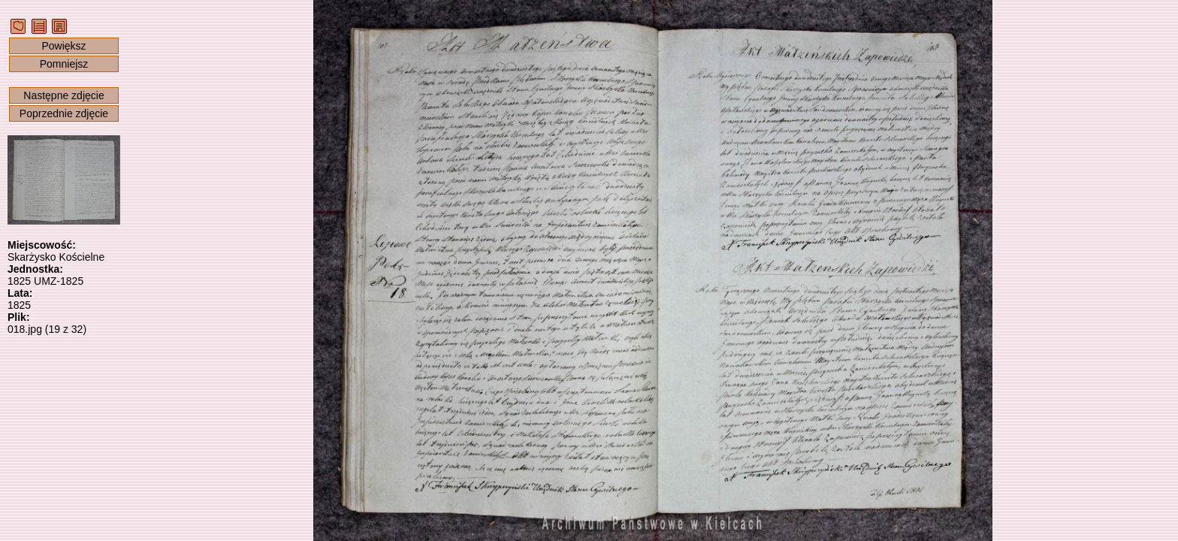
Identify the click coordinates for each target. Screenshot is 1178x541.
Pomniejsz (64, 64)
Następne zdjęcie (63, 95)
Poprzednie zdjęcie (64, 113)
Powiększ (63, 46)
